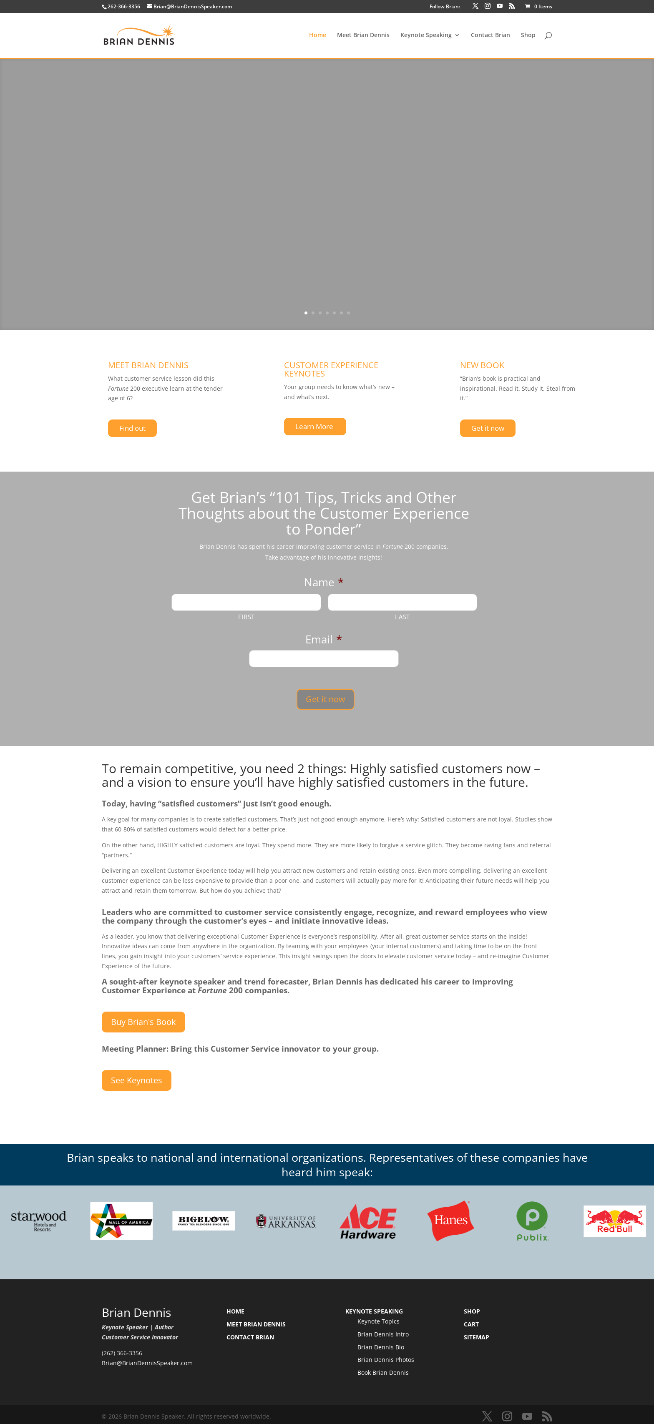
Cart (471, 1320)
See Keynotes (136, 1076)
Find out (132, 428)
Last (402, 617)
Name (324, 582)
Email (323, 640)
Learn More (315, 426)
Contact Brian (490, 36)
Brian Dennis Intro (383, 1330)
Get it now (487, 428)
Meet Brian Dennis (363, 36)
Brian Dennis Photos (385, 1356)
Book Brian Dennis (383, 1369)
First (246, 617)
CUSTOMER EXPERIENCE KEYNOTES (331, 369)
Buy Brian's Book (143, 1017)
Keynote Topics (378, 1317)
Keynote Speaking (426, 36)
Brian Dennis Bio (380, 1343)
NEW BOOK (482, 365)
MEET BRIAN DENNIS (148, 365)
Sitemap (476, 1333)
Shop (528, 36)
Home (317, 36)
